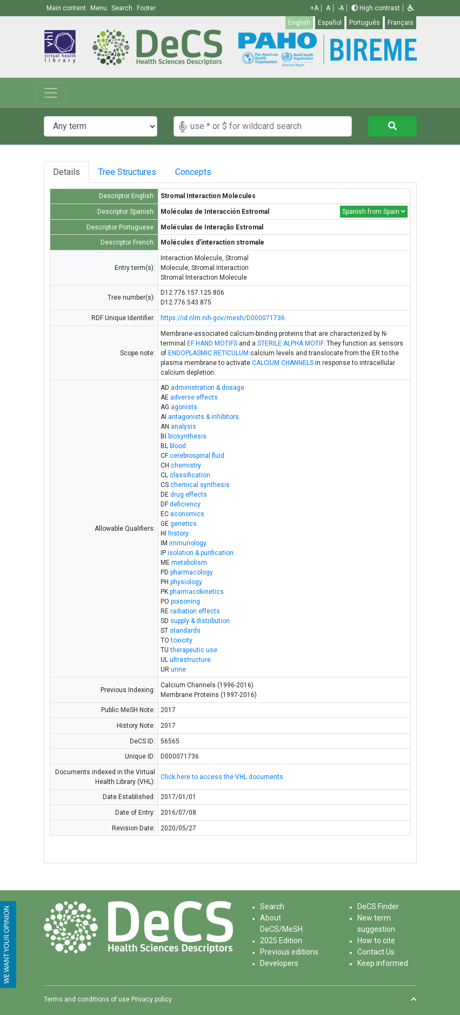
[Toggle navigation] (51, 93)
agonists (184, 407)
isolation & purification (201, 553)
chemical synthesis (200, 485)
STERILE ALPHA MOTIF (290, 343)
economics (187, 514)
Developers (279, 963)
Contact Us (376, 952)
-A (341, 8)
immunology (187, 543)
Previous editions (289, 952)
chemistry (186, 465)
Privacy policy (151, 999)
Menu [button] (99, 8)
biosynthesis (187, 436)
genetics (183, 523)
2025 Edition (281, 940)
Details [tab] (66, 172)
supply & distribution (200, 621)
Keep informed (382, 963)
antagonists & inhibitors (203, 417)
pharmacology (191, 572)
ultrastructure (190, 660)
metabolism (189, 562)
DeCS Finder (378, 906)
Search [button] (122, 8)
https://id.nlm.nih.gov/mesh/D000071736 (223, 318)
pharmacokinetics (197, 592)
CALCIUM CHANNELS (283, 363)
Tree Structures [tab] (129, 172)
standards (185, 630)
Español (330, 22)
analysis (183, 426)
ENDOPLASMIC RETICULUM (208, 353)
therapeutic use (193, 650)
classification (190, 475)
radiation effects (195, 611)
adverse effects (194, 397)
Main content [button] (67, 8)
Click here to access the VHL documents (222, 777)
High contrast (375, 8)
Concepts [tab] (203, 172)
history (178, 533)
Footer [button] (146, 8)
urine (178, 669)
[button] (411, 8)
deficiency (185, 504)
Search (272, 906)
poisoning (185, 601)
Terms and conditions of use (87, 999)
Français (401, 22)
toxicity (181, 640)
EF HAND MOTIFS (212, 343)
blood (178, 446)
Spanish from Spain (373, 211)
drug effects (188, 494)
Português (364, 22)
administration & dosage (207, 387)
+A (314, 8)
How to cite (376, 940)
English (299, 22)
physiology (186, 582)
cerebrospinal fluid (197, 455)
